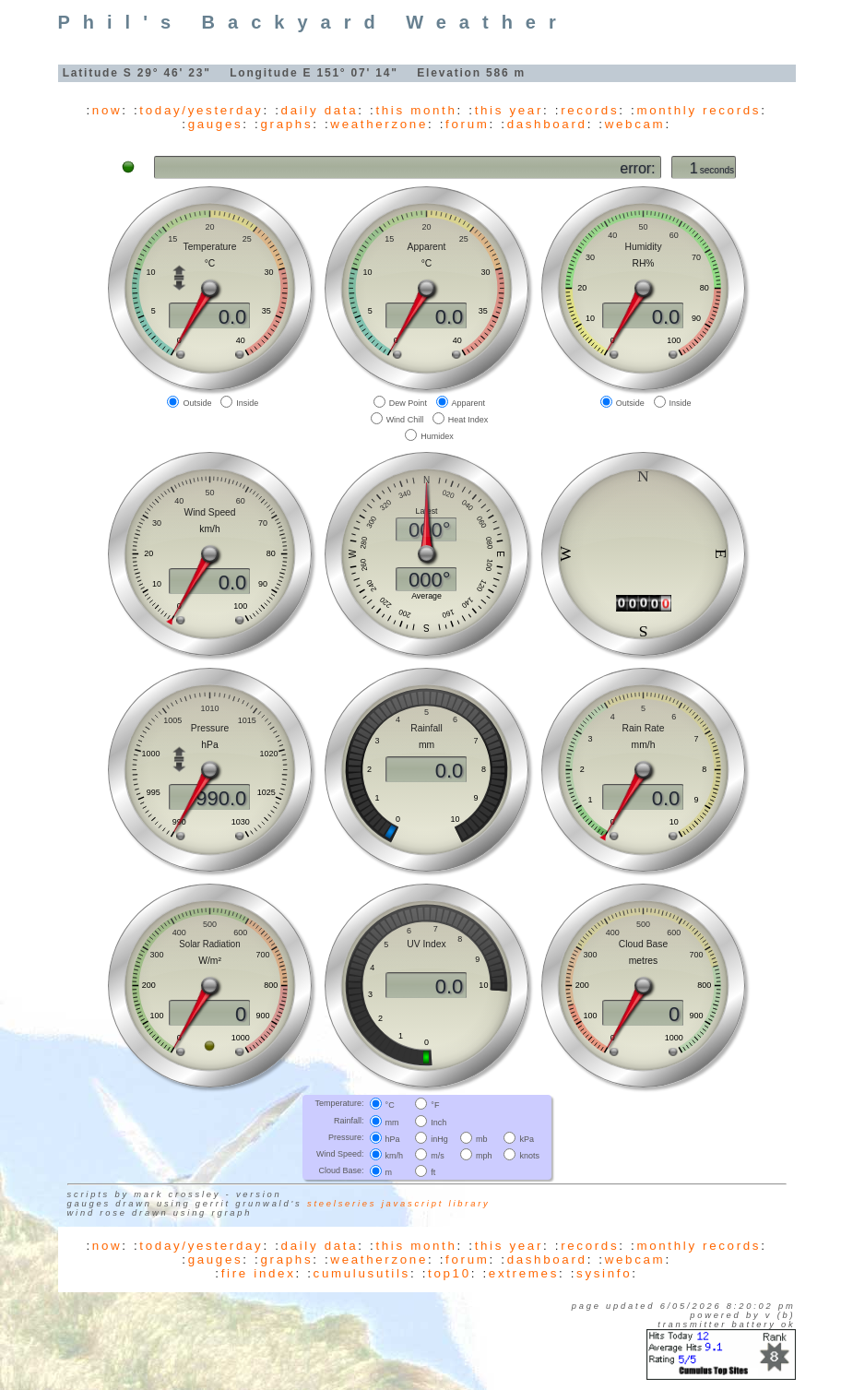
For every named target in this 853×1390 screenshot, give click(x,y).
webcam (635, 124)
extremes (524, 1273)
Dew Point (408, 402)
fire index (258, 1273)
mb (482, 1139)
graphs (286, 124)
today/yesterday (201, 110)
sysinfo (604, 1273)
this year (509, 110)
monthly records (698, 110)
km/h (394, 1155)
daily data (320, 110)
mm (392, 1121)
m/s (437, 1155)
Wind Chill (405, 419)
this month (415, 110)
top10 (449, 1273)
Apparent (469, 402)
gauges (215, 124)
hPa (392, 1139)
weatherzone (379, 124)
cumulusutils (362, 1273)
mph (484, 1155)
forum (467, 124)
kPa (526, 1139)
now (107, 110)
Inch (438, 1121)
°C (390, 1105)
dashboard (547, 124)
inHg (439, 1139)
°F (435, 1105)
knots (529, 1155)
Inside (247, 402)
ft (433, 1172)
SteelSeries (341, 1203)
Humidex (437, 436)
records (590, 110)
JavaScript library (436, 1203)
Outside (197, 402)
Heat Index (468, 419)
